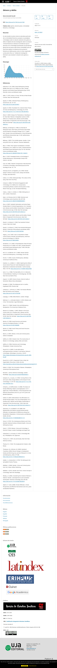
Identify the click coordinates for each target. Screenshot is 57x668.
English (5, 511)
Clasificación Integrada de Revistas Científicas (18, 621)
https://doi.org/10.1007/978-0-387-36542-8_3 (19, 405)
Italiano (5, 518)
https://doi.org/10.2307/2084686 (11, 325)
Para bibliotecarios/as (8, 502)
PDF (37, 18)
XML (50, 18)
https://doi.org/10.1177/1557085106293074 (14, 481)
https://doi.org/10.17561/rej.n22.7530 (15, 22)
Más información (32, 665)
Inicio (4, 5)
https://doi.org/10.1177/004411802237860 (21, 268)
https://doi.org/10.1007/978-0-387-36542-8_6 (14, 211)
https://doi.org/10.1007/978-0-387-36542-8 (18, 219)
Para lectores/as (6, 498)
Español (5, 514)
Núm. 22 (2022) (16, 5)
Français (5, 516)
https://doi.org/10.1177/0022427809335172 (14, 456)
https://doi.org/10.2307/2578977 (11, 104)
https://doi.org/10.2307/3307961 (15, 231)
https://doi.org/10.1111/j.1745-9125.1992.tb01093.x (16, 111)
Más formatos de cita (40, 69)
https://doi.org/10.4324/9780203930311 (18, 374)
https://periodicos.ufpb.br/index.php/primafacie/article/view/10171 (20, 364)
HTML (43, 18)
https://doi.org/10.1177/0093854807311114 (14, 418)
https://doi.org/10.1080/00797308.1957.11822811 (15, 153)
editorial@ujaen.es (31, 648)
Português (5, 520)
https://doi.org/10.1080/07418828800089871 (14, 201)
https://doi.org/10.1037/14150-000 (11, 293)
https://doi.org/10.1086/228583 (11, 240)
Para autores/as (6, 500)
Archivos (9, 5)
